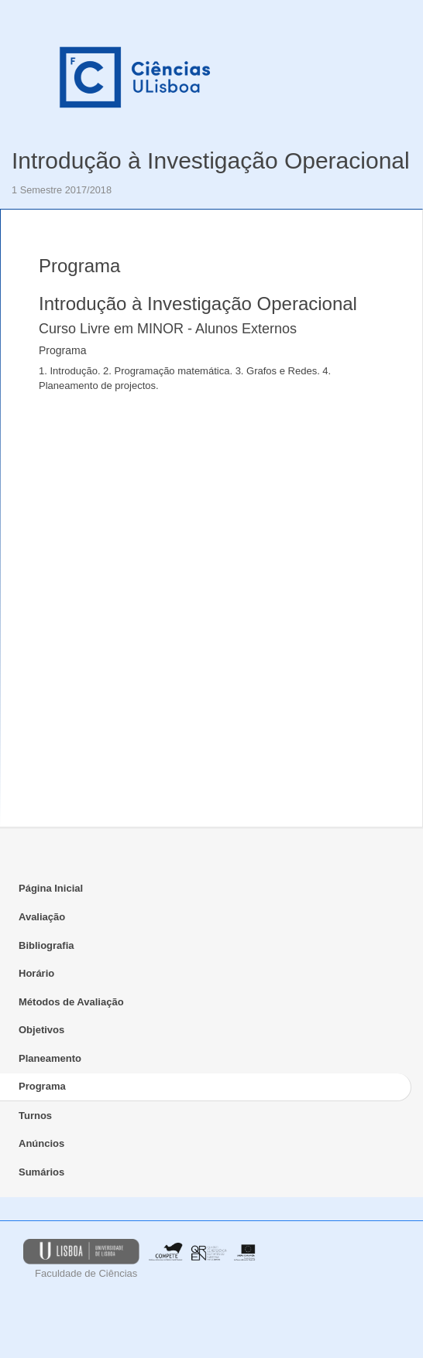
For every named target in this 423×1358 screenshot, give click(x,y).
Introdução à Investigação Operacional (211, 160)
